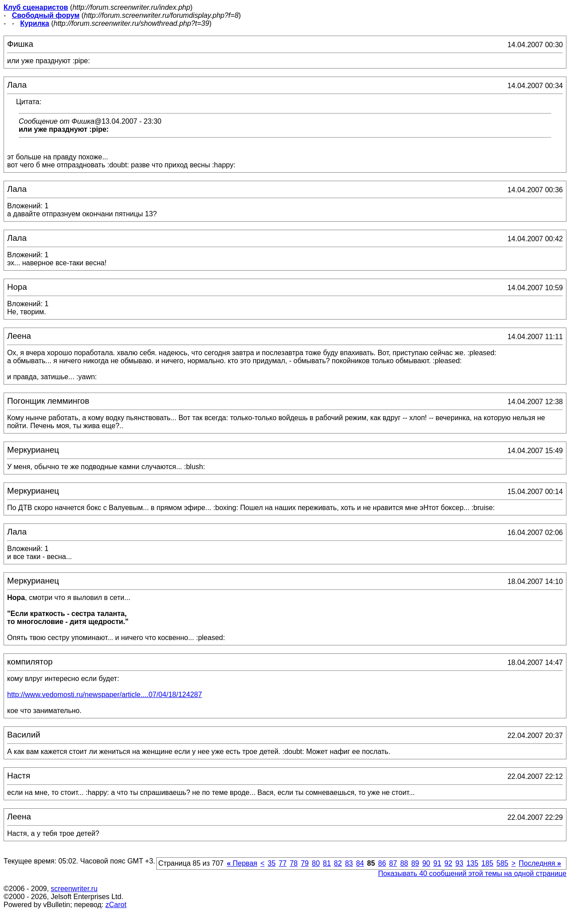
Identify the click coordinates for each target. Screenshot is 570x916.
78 (294, 863)
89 (415, 863)
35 (272, 863)
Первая (242, 863)
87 (393, 863)
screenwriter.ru (74, 888)
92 (448, 863)
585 (503, 863)
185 (487, 863)
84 (360, 863)
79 (305, 863)
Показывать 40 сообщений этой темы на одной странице (472, 873)
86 (382, 863)
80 (316, 863)
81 (327, 863)
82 (338, 863)
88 (404, 863)
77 (283, 863)
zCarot (116, 904)
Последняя (540, 863)
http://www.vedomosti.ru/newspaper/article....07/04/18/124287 (104, 694)
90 (426, 863)
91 (437, 863)
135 (472, 863)
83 (349, 863)
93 (460, 863)
